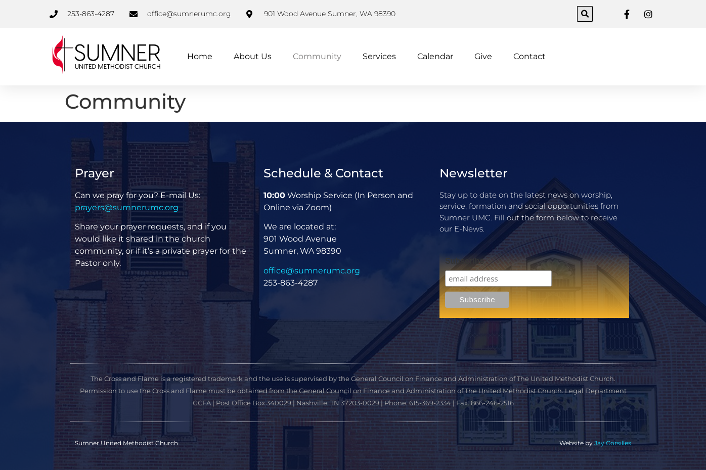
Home (199, 56)
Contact (529, 56)
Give (483, 56)
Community (317, 56)
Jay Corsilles (612, 443)
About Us (253, 56)
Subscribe (464, 261)
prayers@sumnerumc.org (127, 207)
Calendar (435, 56)
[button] (585, 14)
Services (379, 56)
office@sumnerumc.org (311, 270)
